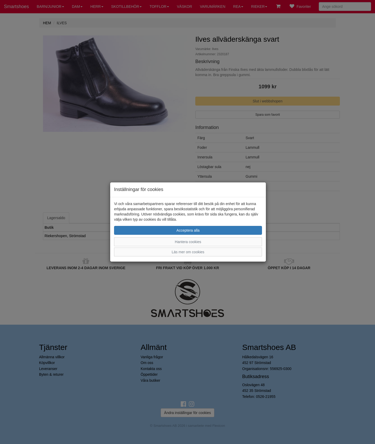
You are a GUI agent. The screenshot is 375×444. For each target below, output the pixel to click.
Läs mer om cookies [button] (188, 252)
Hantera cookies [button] (188, 242)
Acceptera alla (188, 230)
